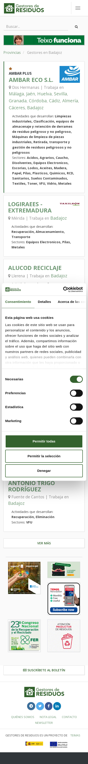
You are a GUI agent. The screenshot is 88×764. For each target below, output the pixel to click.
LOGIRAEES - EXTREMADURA (30, 207)
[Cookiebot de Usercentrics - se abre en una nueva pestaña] (63, 289)
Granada (18, 101)
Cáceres (17, 108)
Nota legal (48, 717)
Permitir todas (44, 441)
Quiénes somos (22, 717)
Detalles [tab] (44, 302)
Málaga (16, 94)
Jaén (30, 94)
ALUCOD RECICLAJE (35, 268)
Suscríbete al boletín (44, 670)
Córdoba (38, 101)
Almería (70, 101)
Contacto (69, 717)
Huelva (44, 94)
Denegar (44, 471)
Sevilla (60, 94)
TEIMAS (75, 735)
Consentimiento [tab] (18, 302)
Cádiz (54, 101)
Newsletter (44, 723)
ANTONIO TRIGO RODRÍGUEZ (31, 486)
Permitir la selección (44, 456)
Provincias (12, 52)
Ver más (44, 543)
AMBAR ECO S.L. (31, 80)
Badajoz (35, 108)
